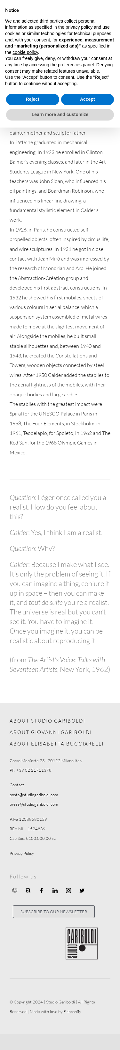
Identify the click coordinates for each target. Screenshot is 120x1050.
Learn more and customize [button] (60, 114)
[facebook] (41, 890)
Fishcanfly (72, 1011)
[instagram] (68, 890)
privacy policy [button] (79, 27)
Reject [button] (32, 99)
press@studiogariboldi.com (34, 804)
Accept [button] (87, 99)
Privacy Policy (22, 853)
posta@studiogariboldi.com (34, 794)
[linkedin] (55, 890)
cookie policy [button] (25, 52)
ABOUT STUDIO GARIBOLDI (47, 721)
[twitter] (82, 890)
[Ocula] (15, 890)
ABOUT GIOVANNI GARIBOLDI (51, 732)
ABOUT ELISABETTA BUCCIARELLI (57, 744)
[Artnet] (28, 890)
